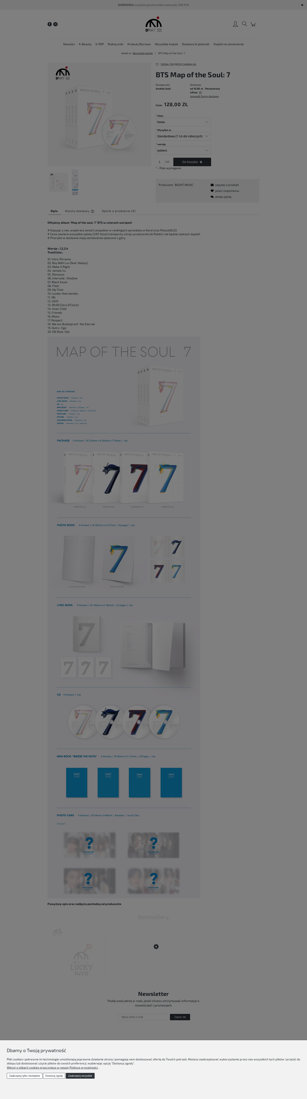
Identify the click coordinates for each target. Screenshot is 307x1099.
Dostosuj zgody (54, 1075)
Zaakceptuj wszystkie (80, 1075)
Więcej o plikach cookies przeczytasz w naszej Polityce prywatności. (52, 1067)
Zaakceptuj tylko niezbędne (24, 1075)
